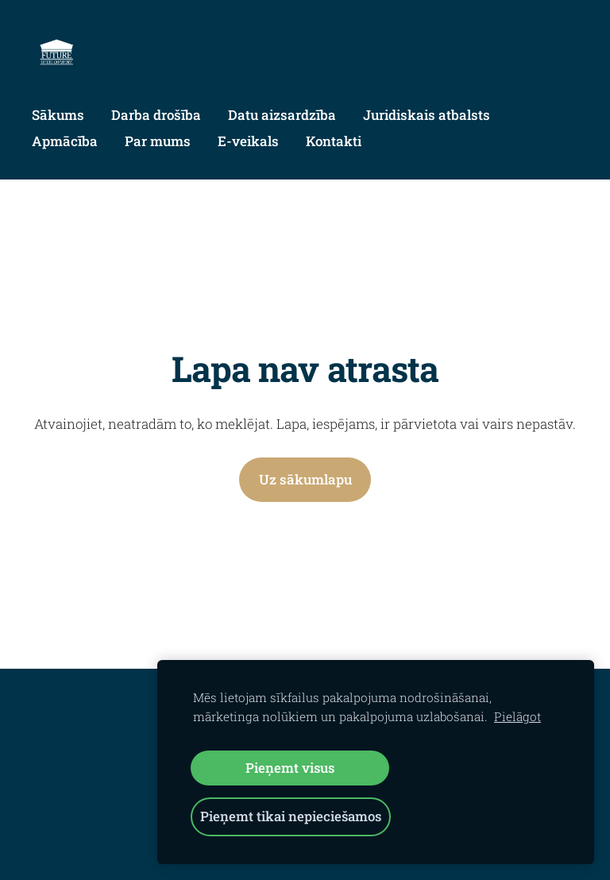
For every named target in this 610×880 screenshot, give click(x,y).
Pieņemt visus (289, 767)
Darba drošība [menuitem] (156, 115)
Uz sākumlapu (305, 479)
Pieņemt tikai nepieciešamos (290, 816)
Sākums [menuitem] (58, 115)
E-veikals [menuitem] (248, 141)
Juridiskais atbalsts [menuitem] (426, 115)
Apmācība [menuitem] (65, 141)
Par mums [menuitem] (158, 141)
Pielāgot (517, 716)
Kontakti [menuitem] (333, 141)
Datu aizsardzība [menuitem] (282, 115)
